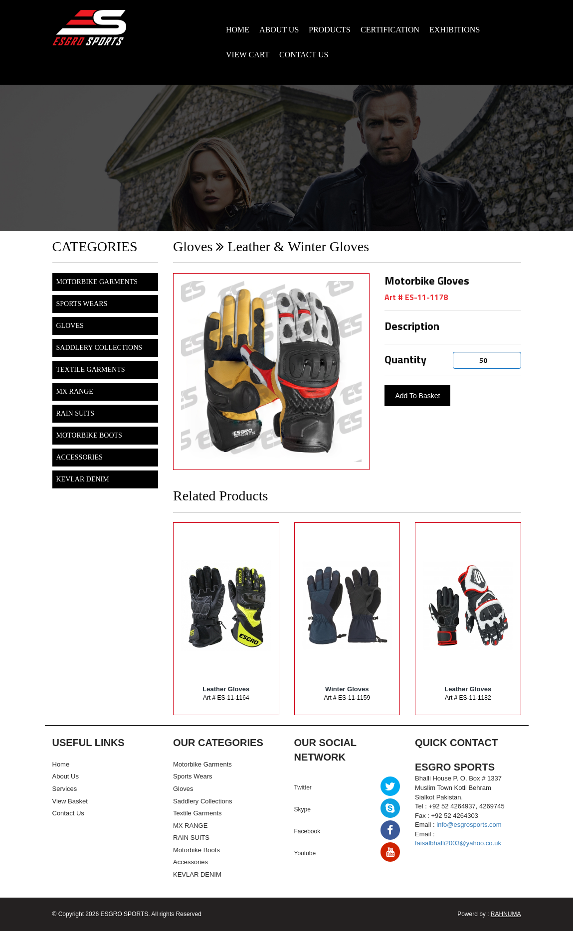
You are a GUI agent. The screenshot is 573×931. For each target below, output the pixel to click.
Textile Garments (90, 369)
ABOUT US (279, 29)
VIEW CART (247, 54)
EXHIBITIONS (454, 29)
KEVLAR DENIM (82, 479)
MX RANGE (74, 391)
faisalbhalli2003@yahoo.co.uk (458, 843)
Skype (302, 809)
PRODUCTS (330, 29)
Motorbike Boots (89, 435)
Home (61, 764)
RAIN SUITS (75, 413)
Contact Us (68, 813)
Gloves (70, 325)
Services (64, 788)
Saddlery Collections (99, 347)
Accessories (79, 457)
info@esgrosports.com (468, 824)
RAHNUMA (506, 914)
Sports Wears (82, 304)
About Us (65, 776)
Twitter (303, 787)
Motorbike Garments (97, 282)
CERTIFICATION (390, 29)
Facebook (307, 831)
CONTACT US (303, 54)
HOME (237, 29)
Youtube (305, 853)
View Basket (70, 801)
